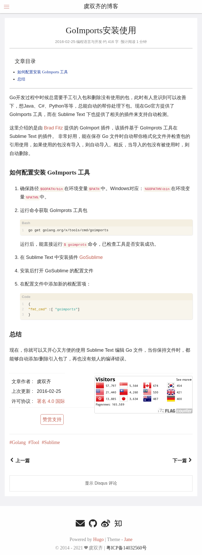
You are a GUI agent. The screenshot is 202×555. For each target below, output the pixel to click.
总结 (21, 79)
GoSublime (91, 257)
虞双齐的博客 (101, 6)
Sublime (52, 442)
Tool (35, 442)
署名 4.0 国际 (51, 401)
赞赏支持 (52, 419)
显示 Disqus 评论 (101, 483)
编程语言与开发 (89, 42)
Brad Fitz (53, 128)
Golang (19, 442)
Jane (128, 539)
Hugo (98, 539)
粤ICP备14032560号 (126, 548)
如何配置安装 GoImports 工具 (42, 72)
